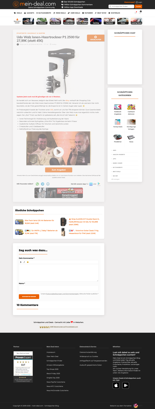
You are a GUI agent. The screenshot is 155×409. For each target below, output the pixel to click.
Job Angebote (123, 373)
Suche (138, 6)
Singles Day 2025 (53, 378)
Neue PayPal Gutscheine (56, 382)
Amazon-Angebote (119, 154)
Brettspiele (116, 171)
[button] (20, 262)
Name (22, 283)
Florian (20, 44)
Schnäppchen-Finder (54, 361)
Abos (114, 150)
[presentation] (20, 262)
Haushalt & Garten (36, 33)
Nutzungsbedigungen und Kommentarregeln (62, 294)
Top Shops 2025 (52, 369)
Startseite (21, 33)
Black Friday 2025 (53, 374)
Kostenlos (115, 13)
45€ (51, 110)
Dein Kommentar (26, 258)
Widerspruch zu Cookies (89, 356)
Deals (19, 13)
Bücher (115, 176)
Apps (114, 159)
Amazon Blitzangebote (55, 365)
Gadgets (30, 13)
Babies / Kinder (117, 163)
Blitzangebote (44, 13)
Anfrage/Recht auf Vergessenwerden (93, 361)
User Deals (75, 13)
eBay (67, 100)
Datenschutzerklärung (88, 352)
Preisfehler (126, 364)
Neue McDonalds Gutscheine (57, 390)
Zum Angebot (59, 170)
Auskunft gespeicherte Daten (91, 365)
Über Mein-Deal (52, 356)
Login (139, 2)
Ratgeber (89, 13)
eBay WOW (101, 13)
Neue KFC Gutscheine (55, 386)
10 (46, 44)
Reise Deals (61, 13)
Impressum (51, 352)
